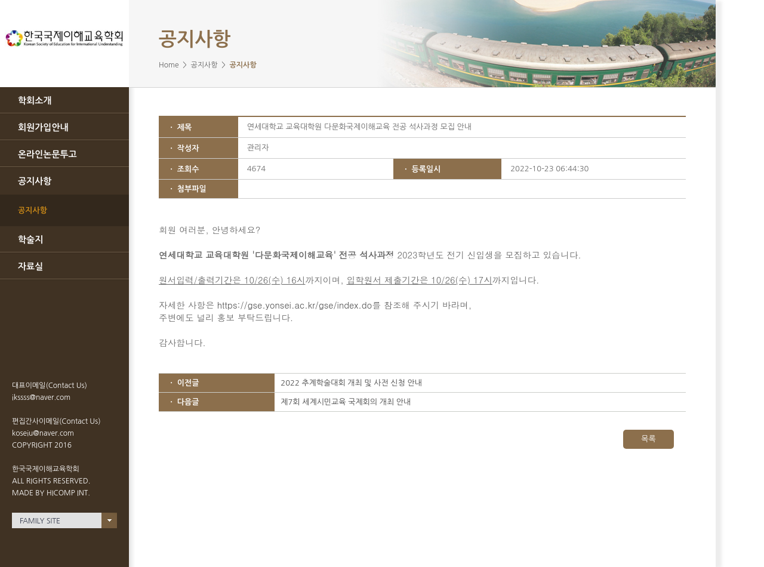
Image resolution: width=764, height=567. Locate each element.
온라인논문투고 (47, 154)
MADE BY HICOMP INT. (51, 493)
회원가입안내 (43, 127)
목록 (648, 439)
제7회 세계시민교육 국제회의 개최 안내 (346, 402)
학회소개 (34, 100)
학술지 (30, 239)
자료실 (30, 266)
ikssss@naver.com (41, 397)
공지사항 (34, 181)
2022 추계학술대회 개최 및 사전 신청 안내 (351, 383)
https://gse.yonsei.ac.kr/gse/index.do (294, 304)
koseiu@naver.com (43, 433)
